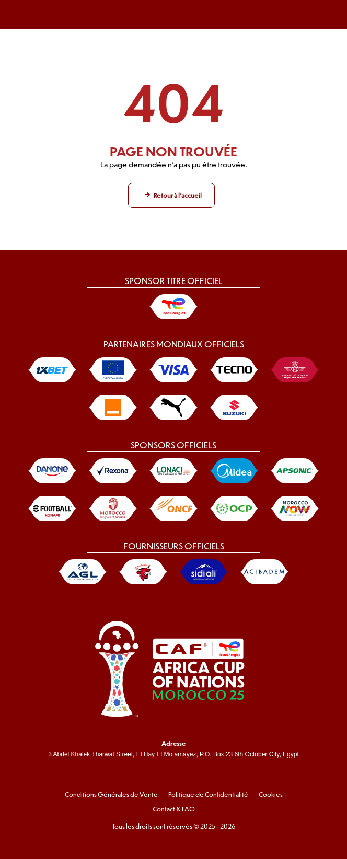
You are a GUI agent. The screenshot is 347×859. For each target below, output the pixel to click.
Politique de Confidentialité (208, 794)
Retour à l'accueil (178, 195)
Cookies (271, 794)
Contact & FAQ (174, 809)
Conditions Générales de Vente (111, 794)
